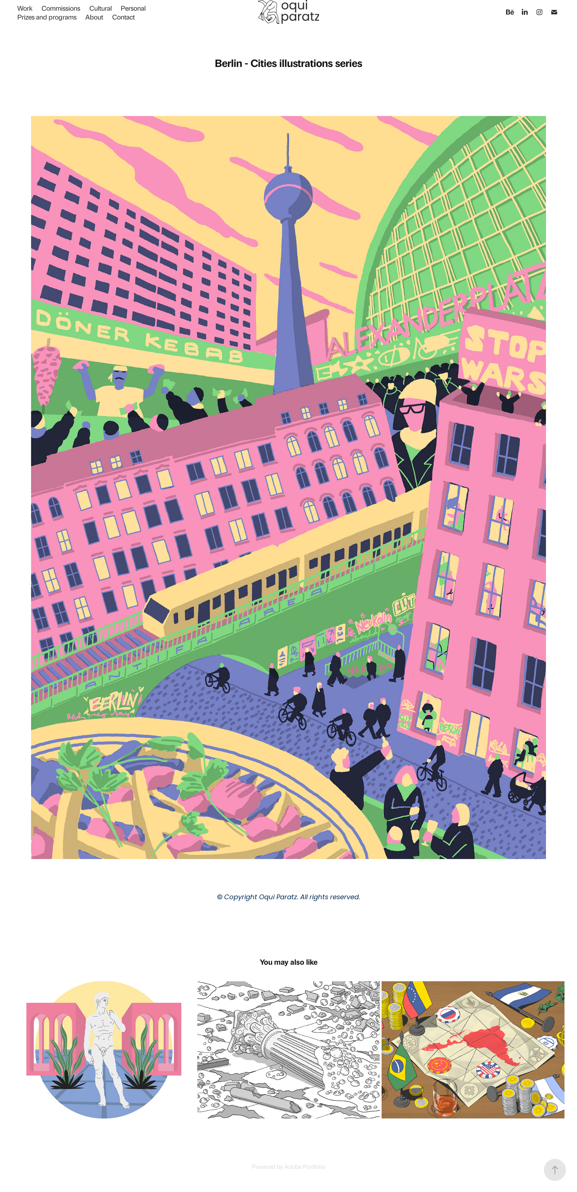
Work (25, 7)
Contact (123, 16)
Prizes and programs (47, 16)
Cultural (100, 7)
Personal (133, 7)
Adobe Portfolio (304, 1166)
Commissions (61, 7)
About (94, 16)
